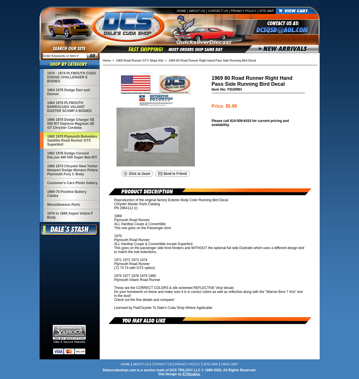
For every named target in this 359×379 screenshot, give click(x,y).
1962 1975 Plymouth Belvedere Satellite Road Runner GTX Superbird (72, 140)
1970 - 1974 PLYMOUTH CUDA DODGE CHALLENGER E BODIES (71, 77)
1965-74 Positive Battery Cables (67, 194)
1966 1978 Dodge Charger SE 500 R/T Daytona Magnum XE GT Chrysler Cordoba (71, 124)
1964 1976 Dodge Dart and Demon (68, 92)
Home (181, 11)
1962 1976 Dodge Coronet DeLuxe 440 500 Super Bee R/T (72, 155)
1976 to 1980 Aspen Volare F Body (70, 215)
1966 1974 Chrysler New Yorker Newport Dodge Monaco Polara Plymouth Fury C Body (72, 170)
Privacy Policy (244, 11)
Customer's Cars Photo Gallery (72, 183)
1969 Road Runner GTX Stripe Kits (139, 60)
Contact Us (218, 11)
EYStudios (191, 374)
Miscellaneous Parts (63, 205)
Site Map (266, 11)
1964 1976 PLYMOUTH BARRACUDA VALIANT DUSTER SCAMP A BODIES (69, 107)
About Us (197, 11)
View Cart (229, 364)
